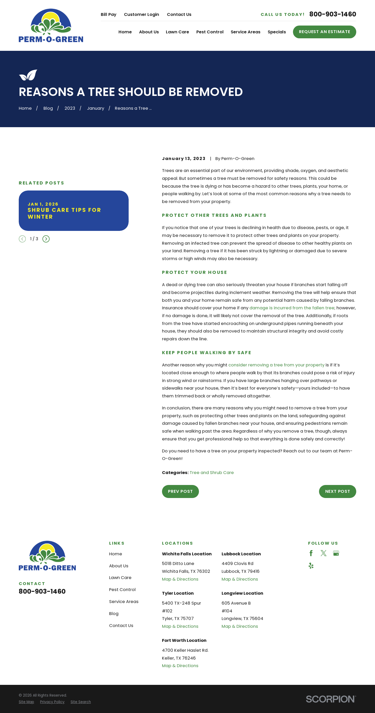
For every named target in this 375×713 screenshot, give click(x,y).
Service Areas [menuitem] (245, 32)
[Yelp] (311, 566)
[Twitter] (324, 553)
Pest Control (122, 590)
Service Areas (124, 602)
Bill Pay (108, 14)
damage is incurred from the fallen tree (291, 308)
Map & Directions (180, 579)
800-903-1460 (332, 14)
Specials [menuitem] (277, 32)
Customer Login (141, 14)
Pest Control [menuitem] (210, 32)
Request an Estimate (324, 32)
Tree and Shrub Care (212, 473)
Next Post (337, 491)
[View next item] (45, 238)
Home (115, 554)
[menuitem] (26, 702)
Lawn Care (120, 578)
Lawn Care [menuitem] (177, 32)
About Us (118, 566)
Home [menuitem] (125, 32)
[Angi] (349, 553)
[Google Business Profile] (336, 553)
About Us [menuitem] (149, 32)
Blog (113, 614)
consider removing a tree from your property (276, 365)
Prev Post (180, 491)
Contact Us (179, 14)
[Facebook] (311, 553)
